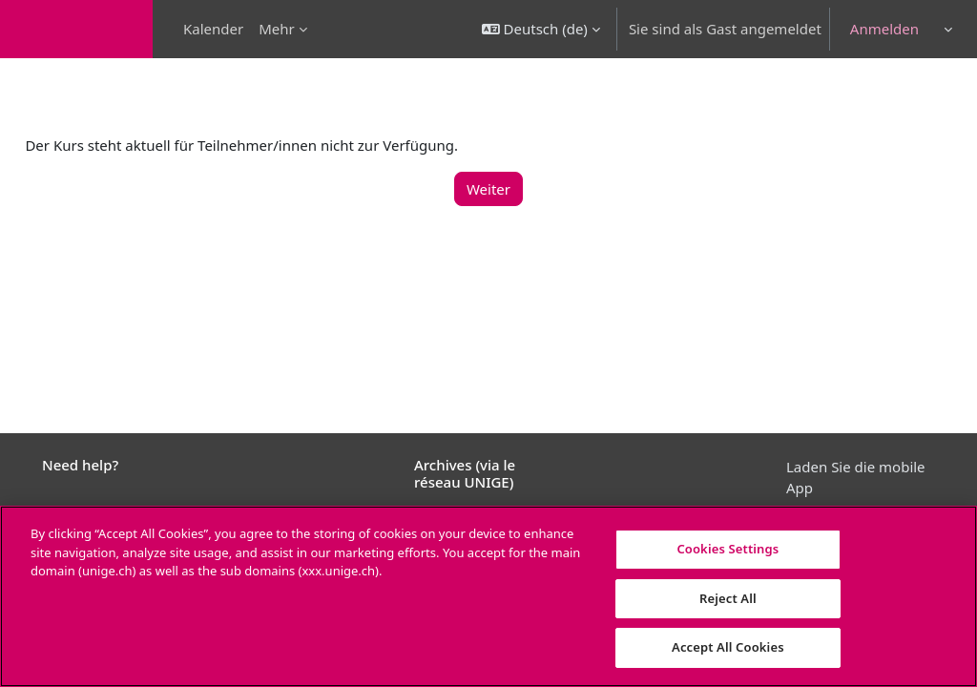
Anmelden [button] (884, 28)
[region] (488, 596)
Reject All (728, 598)
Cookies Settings (727, 548)
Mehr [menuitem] (277, 28)
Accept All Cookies (728, 647)
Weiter (488, 188)
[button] (541, 29)
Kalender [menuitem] (213, 28)
